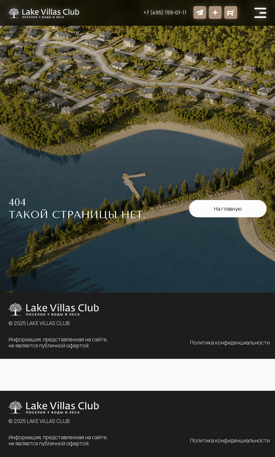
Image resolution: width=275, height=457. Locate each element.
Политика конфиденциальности (230, 440)
